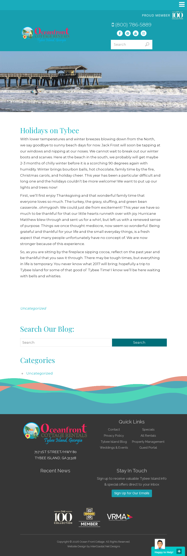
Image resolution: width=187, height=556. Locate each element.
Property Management (148, 442)
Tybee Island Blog (114, 442)
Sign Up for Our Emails (131, 493)
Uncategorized (33, 308)
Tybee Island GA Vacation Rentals (45, 34)
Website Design (76, 546)
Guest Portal (148, 447)
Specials (148, 429)
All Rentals (148, 435)
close (179, 551)
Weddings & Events (114, 447)
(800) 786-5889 (131, 25)
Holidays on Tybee (49, 130)
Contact (114, 429)
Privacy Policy (114, 435)
